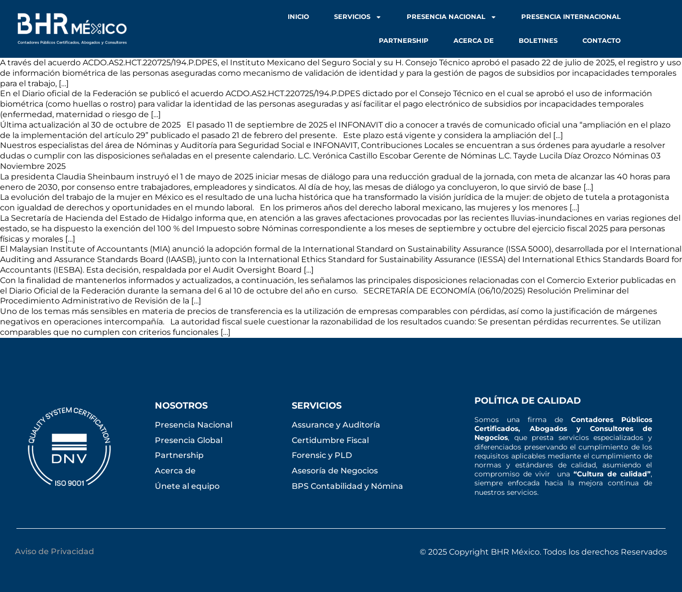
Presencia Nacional (452, 17)
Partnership (404, 40)
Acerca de (474, 40)
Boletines (538, 40)
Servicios (358, 17)
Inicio (298, 16)
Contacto (601, 40)
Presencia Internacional (571, 16)
